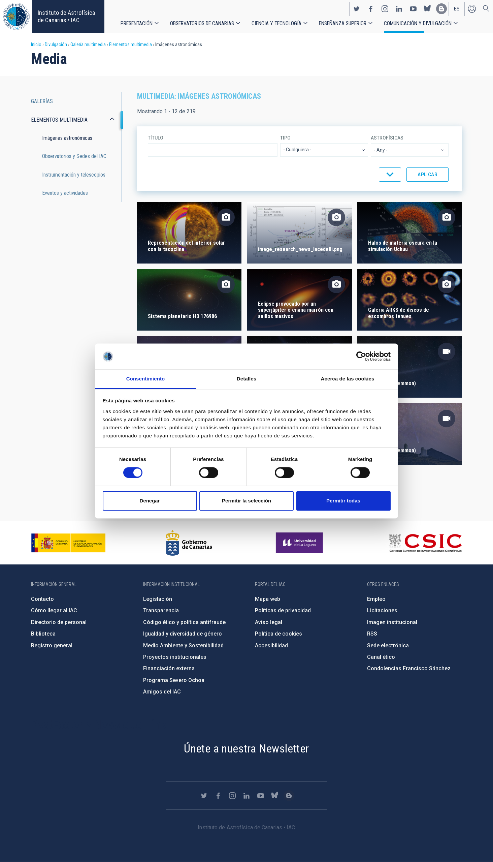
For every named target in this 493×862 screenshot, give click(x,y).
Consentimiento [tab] (145, 378)
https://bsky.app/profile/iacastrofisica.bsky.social (427, 9)
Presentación (137, 23)
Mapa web (267, 599)
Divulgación (56, 44)
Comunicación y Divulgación (418, 23)
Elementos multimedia (130, 44)
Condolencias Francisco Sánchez (409, 668)
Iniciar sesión (472, 9)
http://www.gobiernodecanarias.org (188, 542)
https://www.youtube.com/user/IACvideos (413, 9)
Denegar (149, 500)
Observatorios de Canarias (202, 23)
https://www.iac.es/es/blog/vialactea (441, 9)
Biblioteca (43, 633)
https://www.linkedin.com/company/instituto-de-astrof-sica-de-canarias (399, 9)
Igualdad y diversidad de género (182, 633)
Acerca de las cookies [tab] (347, 378)
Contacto (42, 599)
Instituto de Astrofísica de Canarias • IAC (66, 16)
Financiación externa (169, 668)
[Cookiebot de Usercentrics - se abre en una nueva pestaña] (361, 356)
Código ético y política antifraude (184, 622)
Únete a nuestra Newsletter (246, 748)
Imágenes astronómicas (67, 138)
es (457, 8)
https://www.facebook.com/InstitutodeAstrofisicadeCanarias (371, 9)
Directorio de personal (59, 622)
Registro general (51, 645)
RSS (372, 633)
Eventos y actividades (65, 193)
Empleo (376, 599)
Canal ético (381, 657)
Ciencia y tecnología (276, 23)
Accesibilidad (271, 645)
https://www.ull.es (300, 542)
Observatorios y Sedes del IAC (74, 156)
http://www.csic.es (425, 542)
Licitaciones (382, 610)
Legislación (157, 599)
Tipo (285, 138)
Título (155, 138)
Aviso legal (268, 622)
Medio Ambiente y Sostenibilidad (183, 645)
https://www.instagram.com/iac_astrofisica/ (385, 9)
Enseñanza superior (342, 23)
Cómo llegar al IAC (54, 610)
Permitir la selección (246, 500)
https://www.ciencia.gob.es (68, 543)
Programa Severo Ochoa (173, 680)
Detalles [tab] (246, 378)
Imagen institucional (392, 622)
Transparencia (161, 610)
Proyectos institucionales (174, 657)
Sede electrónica (388, 645)
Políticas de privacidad (283, 610)
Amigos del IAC (162, 691)
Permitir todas (343, 500)
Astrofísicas (387, 138)
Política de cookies (278, 633)
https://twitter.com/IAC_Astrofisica (357, 9)
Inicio (36, 44)
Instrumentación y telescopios (73, 175)
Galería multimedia (88, 44)
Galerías (42, 101)
